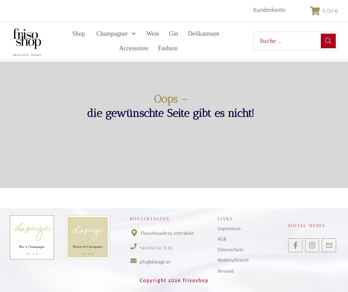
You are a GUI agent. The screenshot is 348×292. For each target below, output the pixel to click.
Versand (226, 271)
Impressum (229, 228)
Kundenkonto (269, 10)
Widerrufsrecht (233, 260)
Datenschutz (230, 249)
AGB (222, 239)
